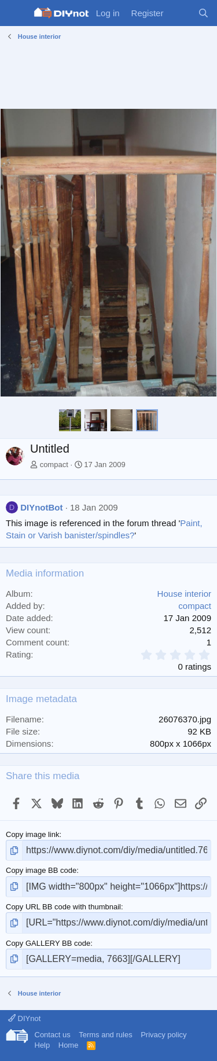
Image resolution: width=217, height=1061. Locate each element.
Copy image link (33, 834)
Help (42, 1045)
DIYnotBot (41, 507)
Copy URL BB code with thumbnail (63, 906)
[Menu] (16, 13)
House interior (184, 594)
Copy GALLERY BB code (48, 943)
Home (68, 1045)
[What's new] (180, 13)
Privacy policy (163, 1034)
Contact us (53, 1034)
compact (54, 464)
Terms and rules (105, 1034)
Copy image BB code (41, 870)
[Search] (203, 13)
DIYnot (24, 1018)
